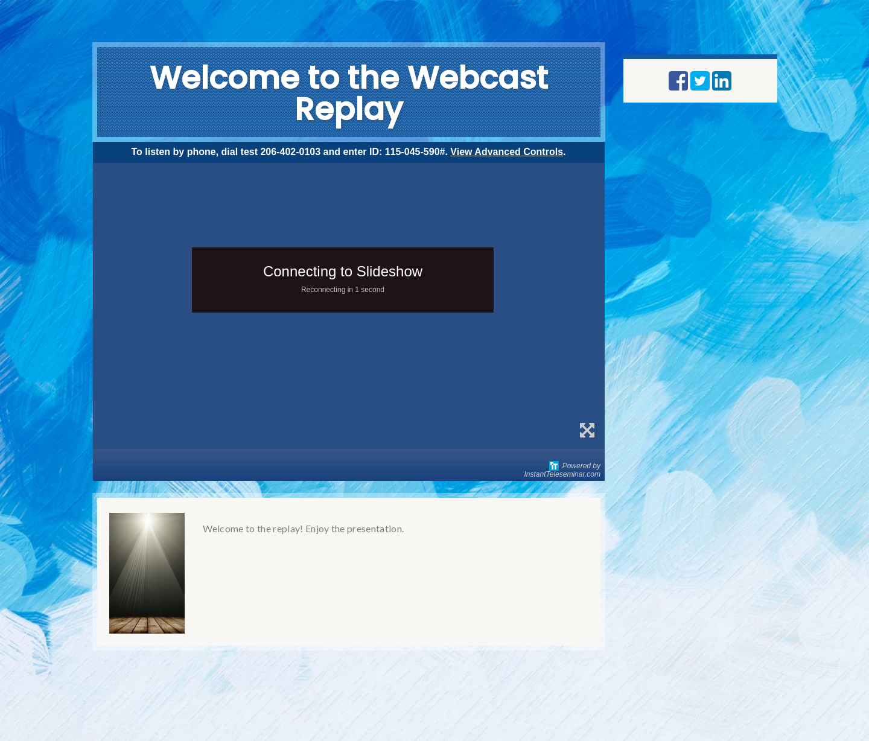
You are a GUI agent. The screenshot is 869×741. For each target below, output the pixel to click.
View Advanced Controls (506, 152)
